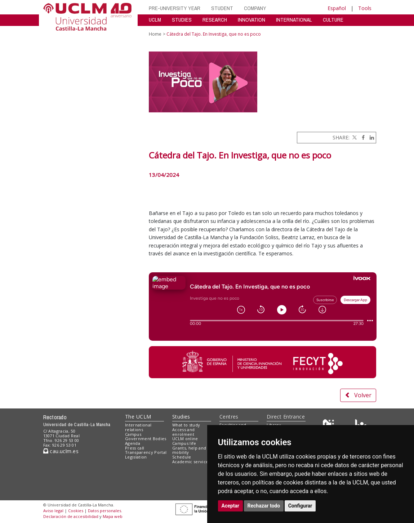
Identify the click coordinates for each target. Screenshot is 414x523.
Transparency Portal (145, 452)
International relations (138, 427)
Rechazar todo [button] (264, 506)
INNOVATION (251, 19)
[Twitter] (354, 137)
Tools (364, 8)
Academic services (191, 461)
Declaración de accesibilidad (70, 516)
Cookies (75, 510)
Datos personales (104, 510)
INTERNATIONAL (294, 19)
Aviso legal (53, 510)
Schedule (181, 457)
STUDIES (182, 19)
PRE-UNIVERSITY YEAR (174, 8)
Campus (133, 434)
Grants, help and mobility (189, 450)
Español (337, 8)
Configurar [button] (300, 506)
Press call (134, 448)
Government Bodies (145, 438)
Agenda (132, 443)
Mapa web (113, 516)
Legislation (136, 457)
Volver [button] (358, 395)
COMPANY (255, 8)
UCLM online (185, 438)
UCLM (155, 19)
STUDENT (222, 8)
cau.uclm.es (61, 451)
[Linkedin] (370, 137)
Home (155, 34)
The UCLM (138, 416)
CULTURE (333, 19)
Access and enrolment (183, 432)
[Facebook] (361, 137)
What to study (186, 425)
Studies (181, 416)
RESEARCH (214, 19)
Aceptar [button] (231, 506)
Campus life (184, 443)
